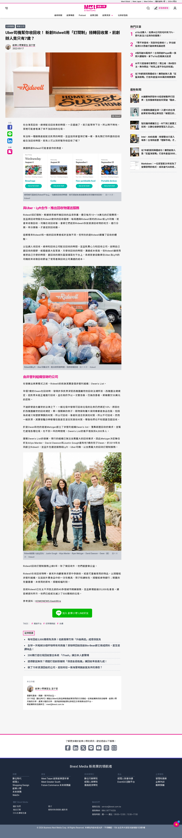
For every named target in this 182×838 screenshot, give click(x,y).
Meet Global (125, 1)
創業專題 (70, 15)
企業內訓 (160, 782)
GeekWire (55, 601)
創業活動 (94, 15)
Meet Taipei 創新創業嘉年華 (55, 778)
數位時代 (17, 778)
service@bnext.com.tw (111, 807)
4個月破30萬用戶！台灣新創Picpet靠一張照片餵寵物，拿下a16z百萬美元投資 (155, 55)
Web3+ (16, 795)
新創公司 (20, 26)
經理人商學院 (91, 782)
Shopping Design (21, 785)
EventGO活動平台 (126, 782)
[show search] (148, 8)
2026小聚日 (172, 1)
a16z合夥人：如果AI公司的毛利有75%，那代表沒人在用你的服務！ (155, 34)
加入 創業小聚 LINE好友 (72, 613)
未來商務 (17, 792)
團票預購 (160, 785)
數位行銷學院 (91, 778)
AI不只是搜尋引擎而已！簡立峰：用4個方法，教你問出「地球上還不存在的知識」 (155, 65)
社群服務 (10, 26)
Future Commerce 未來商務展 (55, 785)
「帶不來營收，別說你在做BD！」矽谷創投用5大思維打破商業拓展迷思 (155, 44)
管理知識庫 (161, 778)
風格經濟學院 (91, 785)
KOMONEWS (42, 601)
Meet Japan (137, 1)
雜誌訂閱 (17, 810)
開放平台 (36, 623)
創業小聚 (17, 788)
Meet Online (148, 1)
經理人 (16, 782)
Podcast (82, 15)
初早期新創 (49, 623)
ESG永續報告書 (19, 813)
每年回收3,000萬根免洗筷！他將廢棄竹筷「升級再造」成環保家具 (64, 639)
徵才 (50, 806)
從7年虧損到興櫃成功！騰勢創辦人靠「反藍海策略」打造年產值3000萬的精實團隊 (155, 75)
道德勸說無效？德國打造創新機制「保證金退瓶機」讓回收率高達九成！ (67, 661)
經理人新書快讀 (125, 778)
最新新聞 (58, 15)
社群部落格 (123, 15)
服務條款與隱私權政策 (58, 810)
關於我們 (17, 806)
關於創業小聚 (160, 1)
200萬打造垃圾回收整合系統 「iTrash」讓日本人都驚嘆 (58, 655)
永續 (59, 623)
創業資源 (108, 15)
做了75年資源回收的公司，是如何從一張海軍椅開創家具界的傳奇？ (65, 667)
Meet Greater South (50, 782)
